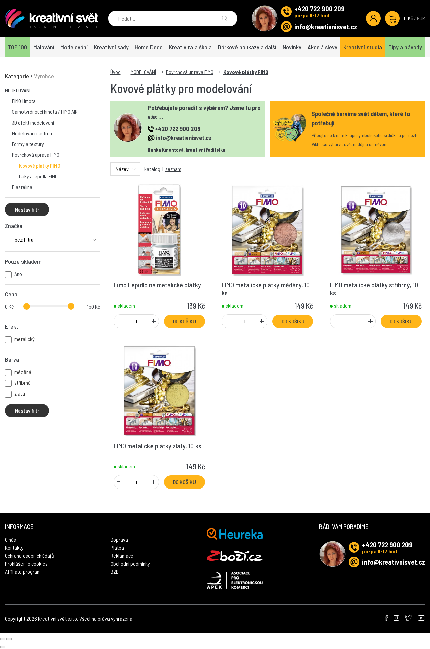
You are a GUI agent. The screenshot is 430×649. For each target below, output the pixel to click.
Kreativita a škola (190, 47)
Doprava (119, 531)
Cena (11, 294)
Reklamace (122, 547)
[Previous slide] (2, 631)
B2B (115, 563)
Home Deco (149, 47)
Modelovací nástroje (33, 133)
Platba (117, 539)
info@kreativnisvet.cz (325, 26)
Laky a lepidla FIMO (38, 176)
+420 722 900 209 (319, 9)
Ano (18, 274)
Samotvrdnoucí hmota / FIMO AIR (45, 111)
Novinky (292, 47)
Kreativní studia (362, 47)
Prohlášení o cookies (26, 555)
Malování (43, 47)
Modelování (74, 47)
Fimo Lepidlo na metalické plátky (157, 285)
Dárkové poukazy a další (247, 47)
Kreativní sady (111, 47)
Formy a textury (28, 144)
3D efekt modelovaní (33, 122)
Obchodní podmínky (130, 555)
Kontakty (14, 539)
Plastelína (22, 187)
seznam (173, 169)
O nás (10, 531)
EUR (421, 18)
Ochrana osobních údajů (29, 547)
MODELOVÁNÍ (17, 90)
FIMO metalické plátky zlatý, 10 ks (157, 446)
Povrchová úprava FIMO (35, 154)
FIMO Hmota (24, 101)
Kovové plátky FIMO (39, 165)
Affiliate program (23, 563)
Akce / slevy (322, 47)
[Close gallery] (2, 639)
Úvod (115, 71)
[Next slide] (9, 631)
